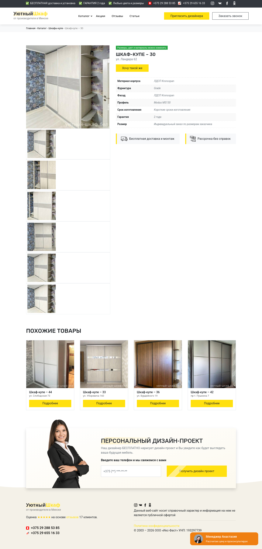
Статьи (134, 16)
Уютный (30, 13)
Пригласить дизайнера (186, 16)
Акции (100, 16)
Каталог (84, 16)
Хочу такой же (132, 68)
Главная (30, 28)
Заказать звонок (230, 16)
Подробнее (50, 403)
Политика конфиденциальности (156, 526)
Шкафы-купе (55, 28)
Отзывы (117, 16)
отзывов (72, 517)
